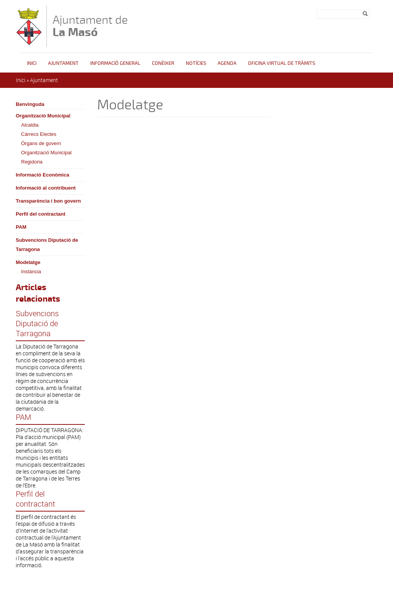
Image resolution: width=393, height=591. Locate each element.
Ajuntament (63, 63)
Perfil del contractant (40, 214)
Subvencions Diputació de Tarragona (47, 244)
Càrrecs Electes (38, 134)
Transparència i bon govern (48, 201)
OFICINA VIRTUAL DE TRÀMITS (281, 63)
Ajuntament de (90, 26)
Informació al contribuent (46, 188)
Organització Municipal (43, 116)
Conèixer (163, 63)
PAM (21, 227)
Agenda (227, 63)
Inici (31, 63)
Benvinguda (30, 104)
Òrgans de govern (41, 143)
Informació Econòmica (42, 175)
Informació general (115, 63)
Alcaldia (30, 125)
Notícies (196, 63)
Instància (31, 271)
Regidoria (32, 162)
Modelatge (28, 262)
